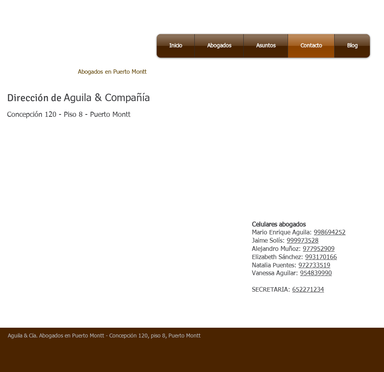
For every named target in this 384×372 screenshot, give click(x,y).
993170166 (321, 257)
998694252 (330, 233)
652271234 (308, 290)
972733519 (314, 266)
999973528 (303, 241)
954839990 (316, 273)
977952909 (319, 249)
